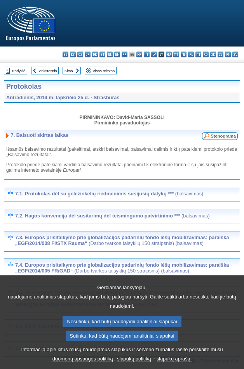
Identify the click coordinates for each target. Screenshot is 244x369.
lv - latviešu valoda (154, 54)
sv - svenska (235, 54)
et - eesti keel (102, 54)
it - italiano (147, 54)
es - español (73, 54)
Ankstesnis (48, 71)
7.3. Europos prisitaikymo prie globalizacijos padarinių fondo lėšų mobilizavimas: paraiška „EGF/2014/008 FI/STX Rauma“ (122, 240)
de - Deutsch (95, 54)
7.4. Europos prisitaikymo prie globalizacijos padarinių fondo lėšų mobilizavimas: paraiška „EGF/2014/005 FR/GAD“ (122, 268)
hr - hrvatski (139, 54)
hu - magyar (169, 54)
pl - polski (191, 54)
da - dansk (88, 54)
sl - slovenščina (220, 54)
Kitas (68, 71)
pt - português (198, 54)
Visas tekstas (104, 71)
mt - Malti (176, 54)
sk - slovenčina (213, 54)
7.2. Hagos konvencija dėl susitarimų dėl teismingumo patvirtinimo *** (112, 216)
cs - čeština (80, 54)
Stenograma (223, 136)
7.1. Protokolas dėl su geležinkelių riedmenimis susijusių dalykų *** (109, 194)
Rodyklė (19, 71)
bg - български (65, 54)
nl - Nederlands (183, 54)
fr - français (124, 54)
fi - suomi (228, 54)
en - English (117, 54)
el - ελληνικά (110, 54)
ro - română (206, 54)
